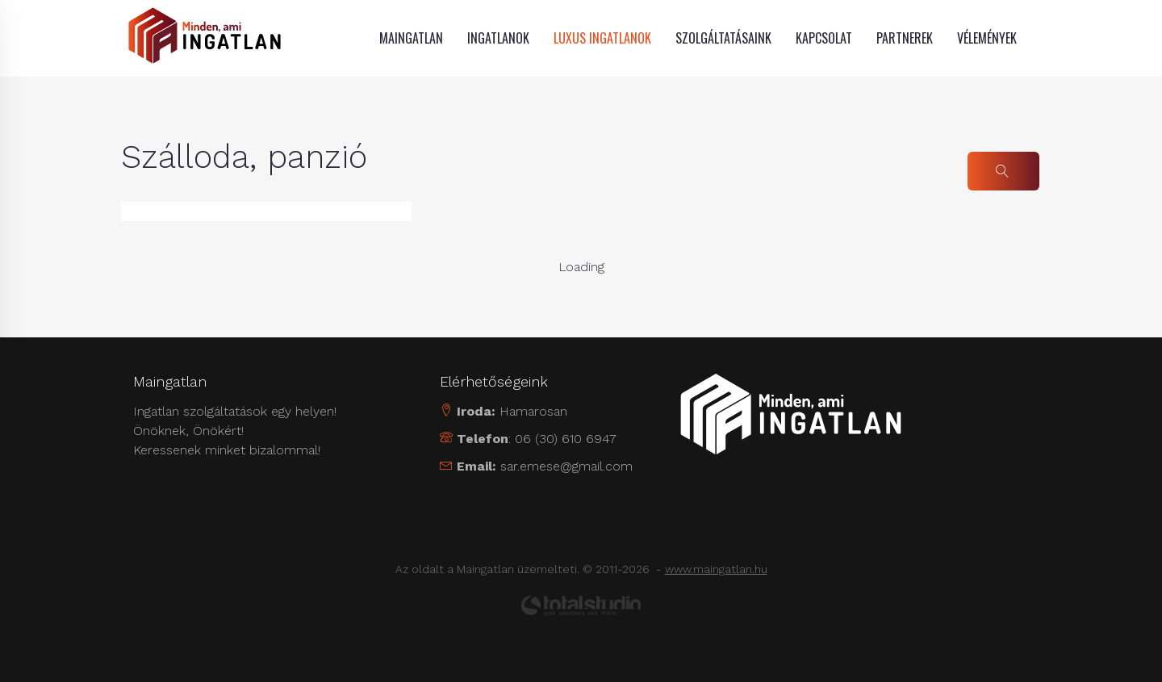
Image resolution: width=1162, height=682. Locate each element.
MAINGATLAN (411, 38)
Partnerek (904, 38)
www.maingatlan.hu (716, 569)
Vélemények (987, 38)
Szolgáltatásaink (723, 38)
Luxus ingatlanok (602, 38)
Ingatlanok (498, 38)
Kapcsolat (824, 38)
